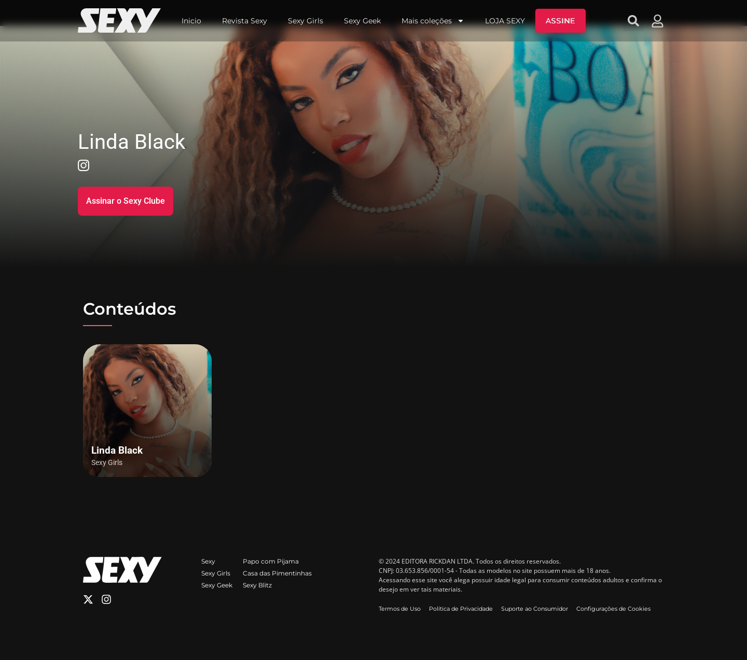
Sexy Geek (362, 20)
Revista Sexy (244, 20)
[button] (633, 20)
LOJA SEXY (505, 20)
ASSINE (560, 20)
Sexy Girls (305, 20)
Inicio (191, 20)
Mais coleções (433, 21)
